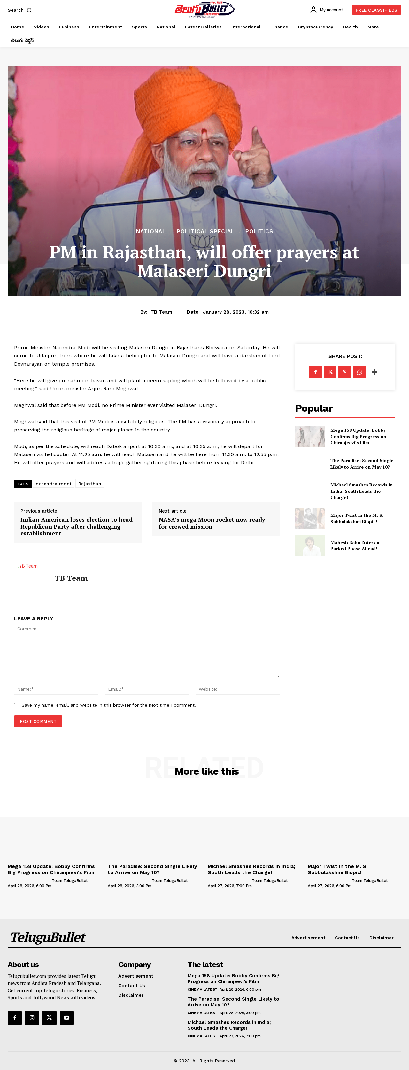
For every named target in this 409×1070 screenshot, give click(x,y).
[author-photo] (29, 880)
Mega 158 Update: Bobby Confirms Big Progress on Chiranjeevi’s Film (358, 436)
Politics (259, 231)
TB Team (161, 312)
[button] (21, 10)
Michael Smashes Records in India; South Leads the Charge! (361, 491)
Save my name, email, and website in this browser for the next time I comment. (109, 705)
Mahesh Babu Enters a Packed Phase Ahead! (354, 545)
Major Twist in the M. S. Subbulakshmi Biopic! (356, 518)
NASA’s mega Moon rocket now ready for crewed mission (212, 523)
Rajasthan (90, 483)
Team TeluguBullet (70, 880)
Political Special (206, 231)
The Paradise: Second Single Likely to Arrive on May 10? (361, 463)
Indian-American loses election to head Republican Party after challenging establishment (76, 526)
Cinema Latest (203, 989)
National (151, 231)
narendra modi (53, 483)
